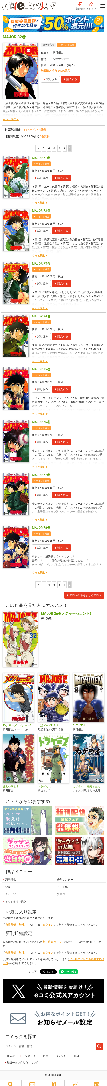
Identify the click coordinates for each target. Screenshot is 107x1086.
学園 (7, 881)
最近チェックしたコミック (23, 1057)
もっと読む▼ (11, 114)
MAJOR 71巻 (41, 153)
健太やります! (11, 781)
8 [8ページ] (69, 143)
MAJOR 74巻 (41, 311)
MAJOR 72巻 (41, 205)
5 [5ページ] (54, 143)
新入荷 (11, 1051)
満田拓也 (58, 47)
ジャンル (61, 1051)
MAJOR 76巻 (41, 417)
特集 (45, 1051)
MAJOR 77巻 (41, 470)
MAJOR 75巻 (41, 364)
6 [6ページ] (59, 143)
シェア (33, 966)
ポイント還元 (67, 39)
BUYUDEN (79, 720)
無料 (76, 1051)
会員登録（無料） (16, 919)
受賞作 (61, 889)
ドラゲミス (44, 781)
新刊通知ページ (52, 936)
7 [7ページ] (64, 143)
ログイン (48, 919)
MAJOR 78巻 (41, 522)
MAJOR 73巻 (41, 258)
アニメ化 (62, 881)
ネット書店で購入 (15, 896)
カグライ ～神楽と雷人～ (88, 781)
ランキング (29, 1051)
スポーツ (10, 889)
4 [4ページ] (49, 143)
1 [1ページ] (44, 143)
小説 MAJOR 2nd (48, 720)
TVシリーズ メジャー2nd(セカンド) (18, 720)
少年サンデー (61, 53)
